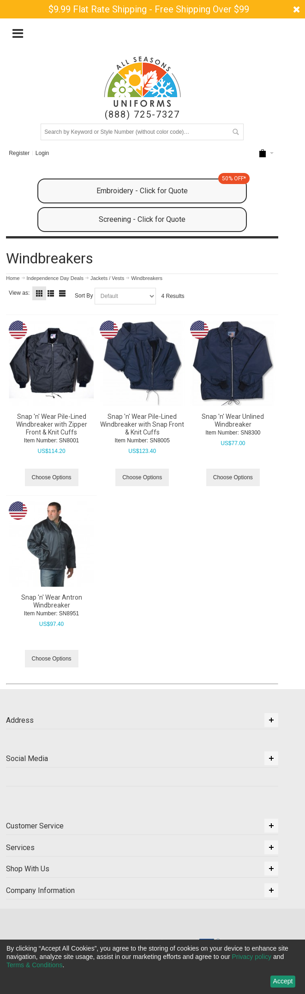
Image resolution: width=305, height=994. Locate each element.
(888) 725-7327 (142, 114)
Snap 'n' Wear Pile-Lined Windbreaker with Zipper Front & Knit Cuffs (51, 424)
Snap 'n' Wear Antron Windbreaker (51, 601)
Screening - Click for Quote (142, 219)
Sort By (84, 295)
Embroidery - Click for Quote (171, 187)
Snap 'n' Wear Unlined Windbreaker (233, 420)
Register (19, 153)
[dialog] (152, 967)
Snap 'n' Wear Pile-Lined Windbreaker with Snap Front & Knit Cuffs (142, 424)
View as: (19, 293)
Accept (283, 981)
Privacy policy (251, 956)
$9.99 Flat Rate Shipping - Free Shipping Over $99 (148, 9)
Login (42, 153)
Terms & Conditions (34, 965)
